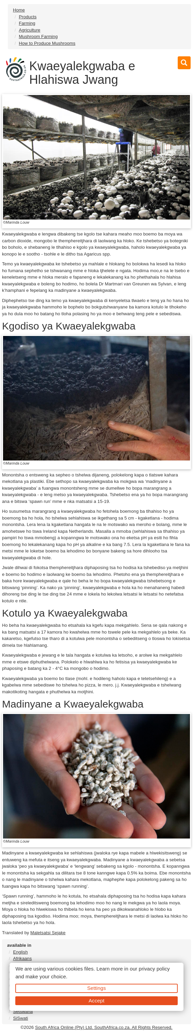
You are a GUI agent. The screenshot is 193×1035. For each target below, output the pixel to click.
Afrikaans (22, 958)
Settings (96, 988)
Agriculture (29, 30)
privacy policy (154, 969)
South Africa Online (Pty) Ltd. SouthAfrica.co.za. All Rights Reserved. (103, 1027)
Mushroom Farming (38, 36)
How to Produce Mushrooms (47, 43)
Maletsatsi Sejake (48, 932)
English (20, 952)
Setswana (23, 1011)
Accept (96, 1000)
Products (27, 16)
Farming (27, 23)
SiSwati (20, 1018)
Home (19, 10)
